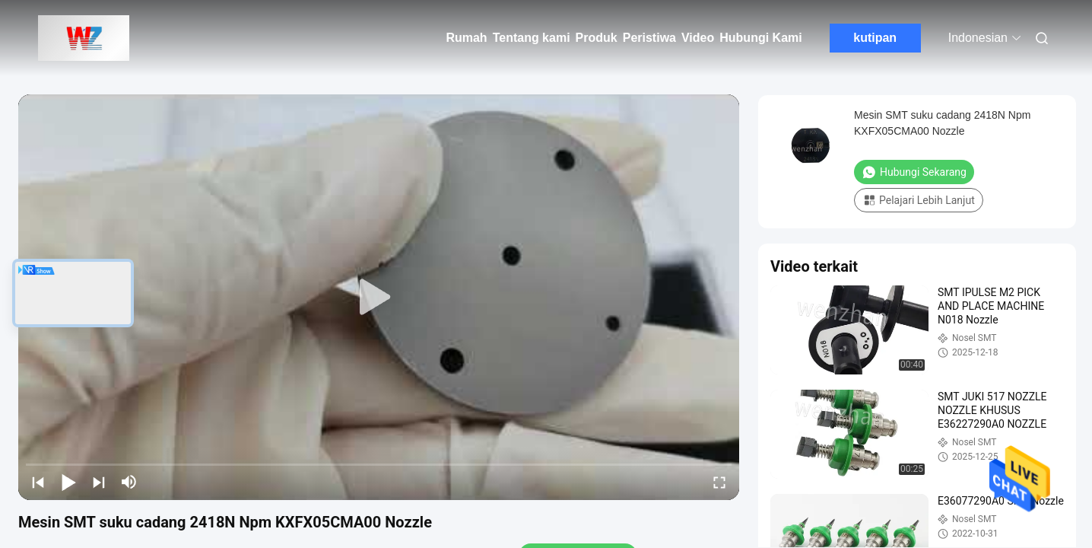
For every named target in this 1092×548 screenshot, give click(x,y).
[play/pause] (68, 481)
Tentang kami (531, 37)
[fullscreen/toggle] (719, 481)
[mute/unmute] (129, 481)
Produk (596, 37)
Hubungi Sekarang (914, 172)
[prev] (38, 481)
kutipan (875, 37)
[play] (379, 298)
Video (697, 37)
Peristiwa (649, 37)
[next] (99, 481)
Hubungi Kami (760, 37)
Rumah (466, 37)
